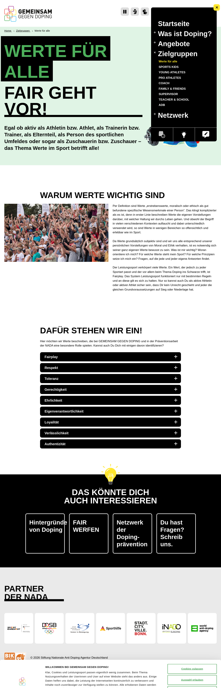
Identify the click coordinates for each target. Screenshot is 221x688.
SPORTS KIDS (169, 66)
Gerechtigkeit (111, 389)
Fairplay (111, 357)
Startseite (173, 23)
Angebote (172, 44)
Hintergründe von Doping (47, 526)
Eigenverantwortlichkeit (111, 411)
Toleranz (111, 378)
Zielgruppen (175, 54)
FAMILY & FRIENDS (172, 88)
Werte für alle (168, 61)
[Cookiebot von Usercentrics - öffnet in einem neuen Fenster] (22, 681)
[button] (206, 134)
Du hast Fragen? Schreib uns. (172, 533)
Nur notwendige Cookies (192, 665)
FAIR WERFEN (86, 526)
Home (8, 30)
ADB (162, 105)
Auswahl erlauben (192, 654)
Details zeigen (183, 681)
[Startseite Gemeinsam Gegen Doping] (28, 14)
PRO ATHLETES (170, 77)
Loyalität (111, 422)
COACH (164, 83)
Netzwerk (171, 115)
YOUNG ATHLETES (172, 72)
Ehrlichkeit (111, 400)
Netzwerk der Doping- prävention (132, 533)
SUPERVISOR (168, 94)
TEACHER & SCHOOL (174, 99)
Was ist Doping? (183, 34)
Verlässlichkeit (111, 433)
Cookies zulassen (192, 643)
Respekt (111, 368)
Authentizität (111, 444)
